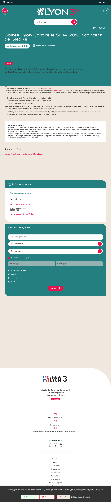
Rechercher (41, 22)
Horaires (55, 399)
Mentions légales (55, 483)
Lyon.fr (9, 2)
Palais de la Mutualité (22, 247)
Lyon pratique (102, 2)
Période (30, 300)
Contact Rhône (57, 133)
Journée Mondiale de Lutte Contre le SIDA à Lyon (23, 196)
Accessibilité (55, 476)
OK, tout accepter (29, 497)
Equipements (55, 466)
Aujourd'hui (15, 300)
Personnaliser (64, 497)
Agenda (55, 462)
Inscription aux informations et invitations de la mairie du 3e (55, 432)
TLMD (13, 324)
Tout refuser (47, 497)
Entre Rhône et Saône (19, 313)
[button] (94, 28)
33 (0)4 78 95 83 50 (55, 417)
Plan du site (55, 479)
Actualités (55, 459)
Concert (9, 106)
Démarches (55, 469)
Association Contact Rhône (24, 256)
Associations (55, 472)
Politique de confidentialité (80, 497)
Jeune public (15, 320)
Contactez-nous (55, 425)
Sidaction (46, 131)
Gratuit (13, 317)
